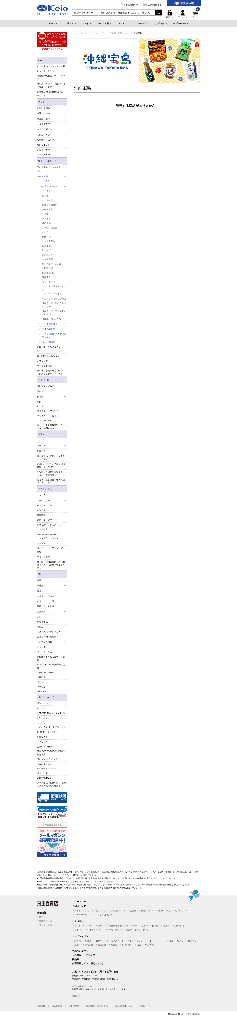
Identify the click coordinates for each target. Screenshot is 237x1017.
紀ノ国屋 (46, 250)
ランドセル (42, 703)
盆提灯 (77, 944)
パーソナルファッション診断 (51, 66)
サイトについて (81, 910)
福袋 (139, 944)
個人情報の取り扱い (124, 1006)
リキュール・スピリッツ (49, 415)
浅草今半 (46, 218)
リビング (160, 23)
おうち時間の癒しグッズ (49, 636)
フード (85, 23)
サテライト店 (45, 925)
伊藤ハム (46, 236)
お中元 (77, 941)
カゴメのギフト (44, 155)
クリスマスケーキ (115, 941)
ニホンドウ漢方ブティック (54, 288)
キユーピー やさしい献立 (54, 299)
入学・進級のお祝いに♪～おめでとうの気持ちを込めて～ (51, 784)
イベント (53, 23)
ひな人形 (89, 944)
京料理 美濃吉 (49, 227)
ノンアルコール (44, 420)
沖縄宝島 (46, 277)
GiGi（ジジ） (43, 718)
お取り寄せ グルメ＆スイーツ (123, 925)
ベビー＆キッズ (180, 23)
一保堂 (45, 214)
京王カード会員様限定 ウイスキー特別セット (51, 427)
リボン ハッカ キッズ (47, 759)
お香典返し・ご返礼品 (83, 955)
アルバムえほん (44, 764)
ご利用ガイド (155, 4)
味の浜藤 (46, 223)
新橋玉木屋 (47, 209)
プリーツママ (43, 557)
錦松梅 (45, 196)
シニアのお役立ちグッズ (49, 632)
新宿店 (42, 917)
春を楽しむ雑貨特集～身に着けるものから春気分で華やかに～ (51, 564)
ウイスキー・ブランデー (49, 411)
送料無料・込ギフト (46, 139)
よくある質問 (106, 914)
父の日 (180, 941)
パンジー (41, 682)
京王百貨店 (186, 1014)
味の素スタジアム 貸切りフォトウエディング (51, 85)
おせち (99, 941)
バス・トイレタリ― (46, 601)
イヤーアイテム (44, 652)
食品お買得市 (48, 342)
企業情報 (41, 1006)
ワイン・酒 (43, 379)
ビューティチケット (46, 71)
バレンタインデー (136, 941)
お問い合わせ (131, 4)
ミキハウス (42, 722)
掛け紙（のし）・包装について (173, 910)
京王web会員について (84, 914)
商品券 (75, 959)
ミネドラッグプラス (51, 294)
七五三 (114, 944)
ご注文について (118, 910)
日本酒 (155, 925)
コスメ (121, 23)
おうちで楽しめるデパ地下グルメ (54, 336)
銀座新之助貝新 (49, 205)
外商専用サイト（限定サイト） (88, 963)
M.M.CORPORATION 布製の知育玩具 (51, 753)
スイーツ (89, 925)
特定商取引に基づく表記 (97, 1006)
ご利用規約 (74, 1006)
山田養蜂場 (47, 268)
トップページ (79, 902)
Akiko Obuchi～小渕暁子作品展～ (51, 666)
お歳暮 (88, 941)
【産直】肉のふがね (51, 318)
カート (196, 14)
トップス (41, 543)
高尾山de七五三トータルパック (51, 77)
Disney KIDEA (44, 778)
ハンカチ (41, 510)
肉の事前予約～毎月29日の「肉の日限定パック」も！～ (51, 372)
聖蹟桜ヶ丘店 (45, 921)
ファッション (139, 23)
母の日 (170, 941)
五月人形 (102, 944)
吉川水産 (46, 245)
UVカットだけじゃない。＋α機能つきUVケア (51, 465)
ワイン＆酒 (103, 23)
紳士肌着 (41, 515)
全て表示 (45, 181)
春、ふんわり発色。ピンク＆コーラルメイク (51, 458)
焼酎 (39, 401)
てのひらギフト (80, 951)
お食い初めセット (45, 746)
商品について (99, 910)
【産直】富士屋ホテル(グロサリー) (54, 305)
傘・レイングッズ (45, 505)
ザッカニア (42, 773)
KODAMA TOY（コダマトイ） (51, 713)
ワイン (144, 925)
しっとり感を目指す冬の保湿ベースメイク (51, 481)
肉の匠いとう (48, 255)
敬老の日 (192, 941)
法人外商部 (57, 1006)
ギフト (70, 23)
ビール (40, 406)
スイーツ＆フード (47, 161)
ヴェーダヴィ (48, 282)
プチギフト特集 (44, 366)
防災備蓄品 (42, 622)
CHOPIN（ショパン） (47, 732)
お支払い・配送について (142, 910)
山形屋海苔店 (48, 241)
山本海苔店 (47, 200)
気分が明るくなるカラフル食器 (51, 658)
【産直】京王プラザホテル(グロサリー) (54, 312)
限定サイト (77, 996)
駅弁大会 (149, 944)
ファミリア (42, 742)
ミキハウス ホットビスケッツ (51, 727)
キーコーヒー (48, 232)
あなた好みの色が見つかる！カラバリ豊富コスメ (51, 473)
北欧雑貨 (41, 677)
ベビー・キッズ (46, 697)
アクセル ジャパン (46, 672)
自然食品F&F (48, 273)
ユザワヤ (41, 686)
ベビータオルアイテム (47, 768)
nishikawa (41, 691)
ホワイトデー (43, 361)
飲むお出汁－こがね (51, 264)
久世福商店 (47, 259)
